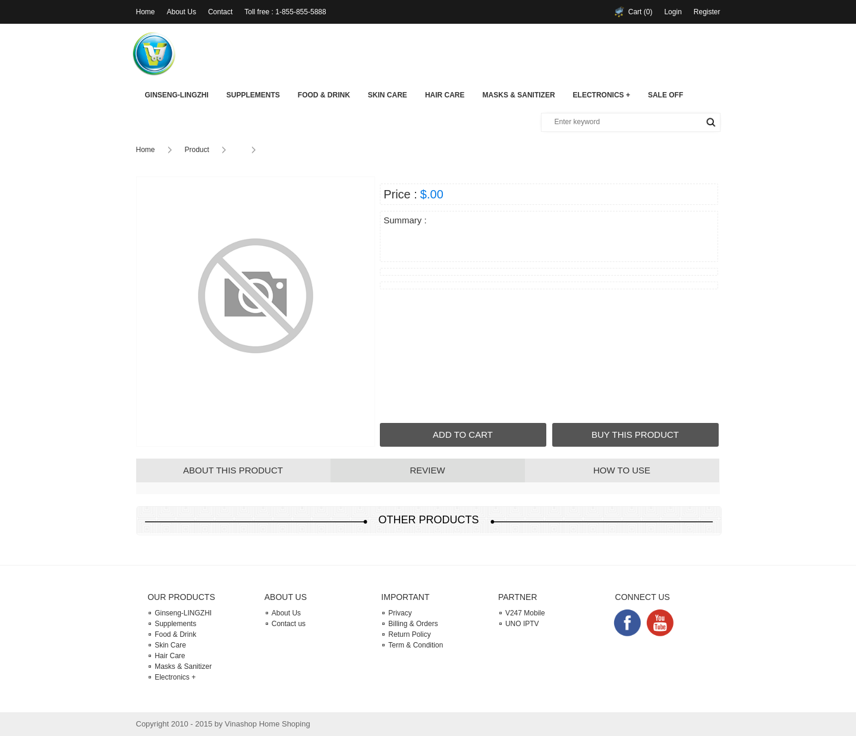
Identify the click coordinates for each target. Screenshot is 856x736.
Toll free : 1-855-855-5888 (285, 12)
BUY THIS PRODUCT (635, 434)
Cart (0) (640, 12)
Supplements (253, 95)
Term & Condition (415, 645)
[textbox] (614, 122)
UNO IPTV (522, 624)
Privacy (399, 613)
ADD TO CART (463, 434)
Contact (220, 12)
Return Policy (409, 634)
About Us (181, 12)
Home (145, 12)
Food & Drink (324, 95)
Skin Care (387, 95)
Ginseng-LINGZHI (177, 95)
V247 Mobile (525, 613)
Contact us (289, 624)
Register (707, 12)
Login (672, 12)
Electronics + (601, 95)
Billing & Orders (413, 624)
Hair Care (445, 95)
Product (197, 150)
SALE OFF (665, 95)
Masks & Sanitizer (519, 95)
